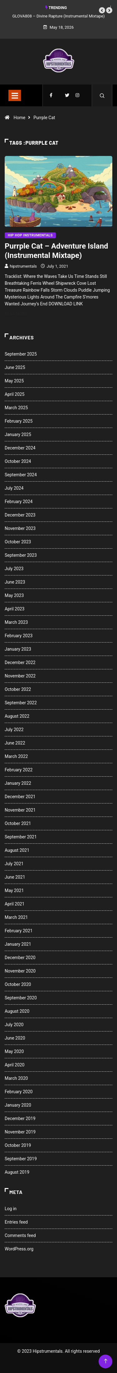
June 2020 (15, 1038)
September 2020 (21, 997)
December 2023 (20, 514)
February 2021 (18, 930)
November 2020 (20, 970)
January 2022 (18, 783)
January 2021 (18, 944)
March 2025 (16, 407)
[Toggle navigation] (15, 95)
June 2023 (15, 582)
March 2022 (16, 756)
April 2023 (15, 608)
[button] (102, 10)
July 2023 (14, 568)
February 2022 (18, 769)
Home (19, 117)
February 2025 (18, 421)
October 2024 (18, 461)
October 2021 (18, 823)
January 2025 (18, 434)
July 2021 (14, 863)
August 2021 (17, 850)
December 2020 (20, 957)
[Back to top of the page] (105, 1361)
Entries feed (16, 1222)
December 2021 (20, 796)
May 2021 (14, 890)
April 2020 (15, 1064)
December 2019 (20, 1118)
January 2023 (18, 649)
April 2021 (15, 903)
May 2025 (14, 380)
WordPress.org (19, 1248)
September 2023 (21, 555)
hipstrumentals (23, 266)
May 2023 (14, 595)
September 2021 (21, 836)
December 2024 (20, 447)
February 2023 (18, 635)
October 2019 (18, 1145)
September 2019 (21, 1158)
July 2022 (14, 729)
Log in (11, 1208)
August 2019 (17, 1172)
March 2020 (16, 1078)
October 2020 (18, 984)
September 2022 (21, 702)
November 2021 (20, 810)
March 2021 (16, 917)
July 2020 (14, 1024)
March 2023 (16, 622)
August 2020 (17, 1011)
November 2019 (20, 1131)
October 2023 (18, 541)
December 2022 (20, 662)
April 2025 (15, 394)
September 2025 (21, 354)
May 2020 (14, 1051)
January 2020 (18, 1105)
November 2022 (20, 675)
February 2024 (18, 501)
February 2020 (18, 1091)
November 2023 (20, 528)
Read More (19, 313)
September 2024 (21, 474)
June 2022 (15, 742)
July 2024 (14, 488)
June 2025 (15, 367)
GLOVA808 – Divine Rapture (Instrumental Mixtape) (58, 16)
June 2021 (15, 877)
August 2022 (17, 716)
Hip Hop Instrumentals (30, 235)
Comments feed (20, 1235)
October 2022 (18, 689)
